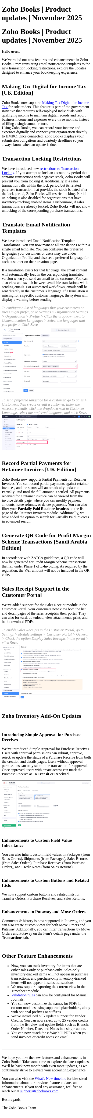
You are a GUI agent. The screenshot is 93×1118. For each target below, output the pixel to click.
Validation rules (23, 995)
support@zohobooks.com (39, 1091)
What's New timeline (50, 1078)
